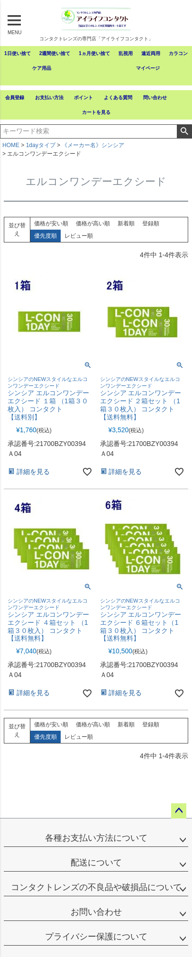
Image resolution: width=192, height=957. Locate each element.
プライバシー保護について (96, 936)
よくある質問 (118, 97)
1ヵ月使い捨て (94, 53)
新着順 (126, 223)
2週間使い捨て (55, 53)
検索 (184, 131)
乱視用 (126, 53)
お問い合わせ (96, 912)
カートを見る (96, 112)
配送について (96, 862)
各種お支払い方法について (96, 838)
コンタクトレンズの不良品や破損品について (96, 887)
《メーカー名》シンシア (93, 145)
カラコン (178, 53)
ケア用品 (41, 68)
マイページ (148, 68)
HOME (10, 145)
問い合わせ (155, 97)
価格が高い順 (93, 223)
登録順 (150, 223)
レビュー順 (78, 235)
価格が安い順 (51, 223)
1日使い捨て (17, 53)
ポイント (83, 97)
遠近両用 (150, 53)
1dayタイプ (40, 145)
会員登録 (14, 97)
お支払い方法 (49, 97)
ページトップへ (178, 810)
